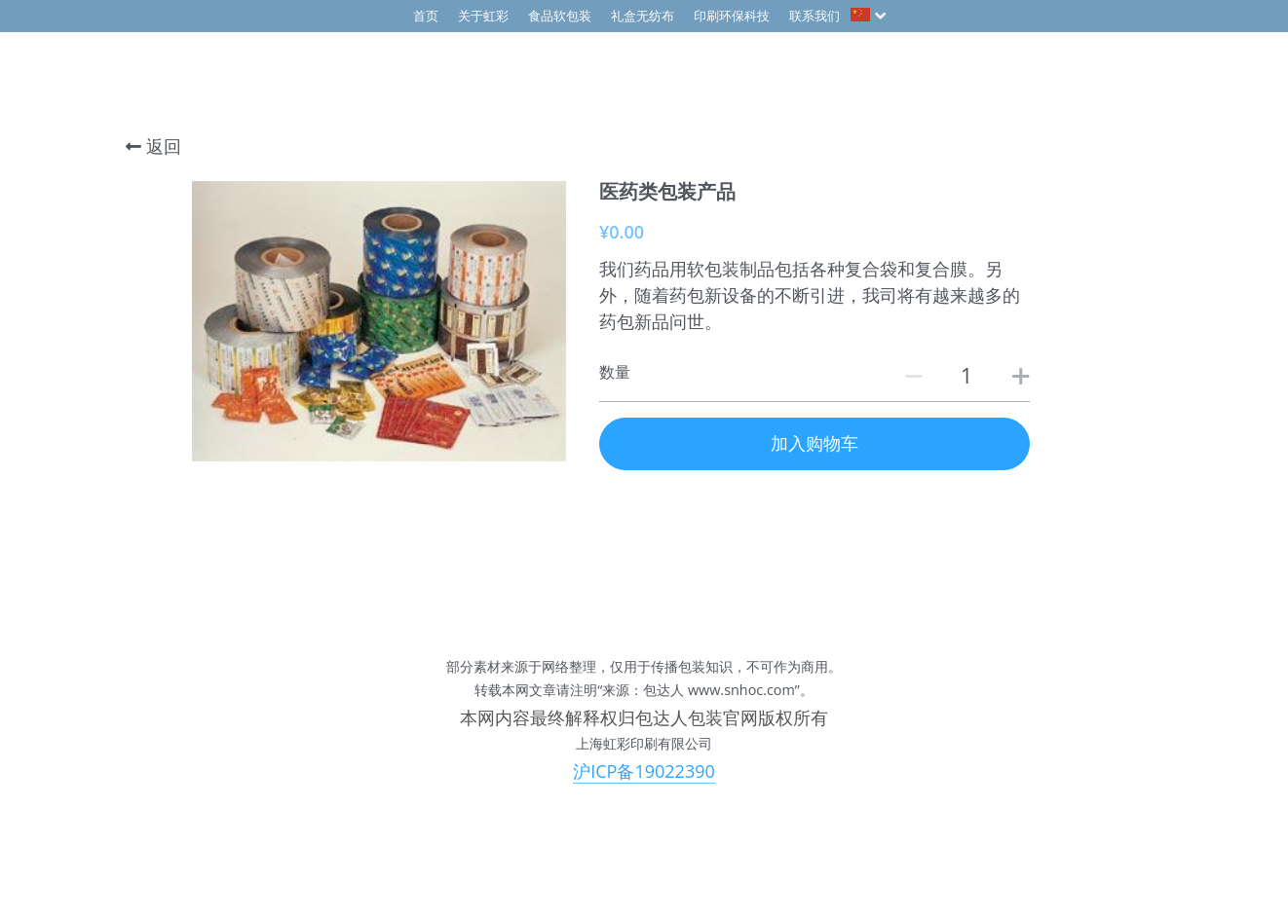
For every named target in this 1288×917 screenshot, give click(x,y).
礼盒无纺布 (642, 15)
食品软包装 (559, 15)
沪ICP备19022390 (644, 771)
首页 (425, 15)
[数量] (966, 374)
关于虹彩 (483, 15)
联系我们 (814, 15)
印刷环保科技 (732, 15)
